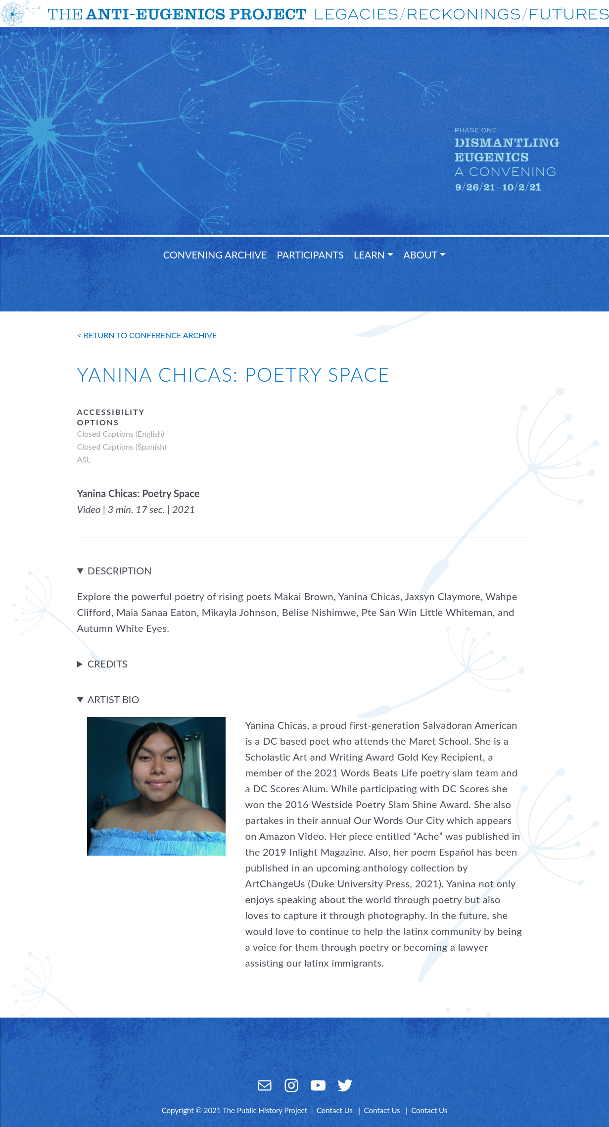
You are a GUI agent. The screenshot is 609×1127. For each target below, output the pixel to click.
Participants (310, 254)
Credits (108, 663)
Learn (369, 254)
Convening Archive (215, 254)
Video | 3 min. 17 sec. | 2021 (136, 509)
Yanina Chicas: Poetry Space (138, 493)
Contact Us (335, 1110)
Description (120, 570)
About (420, 254)
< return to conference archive (147, 335)
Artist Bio (114, 699)
